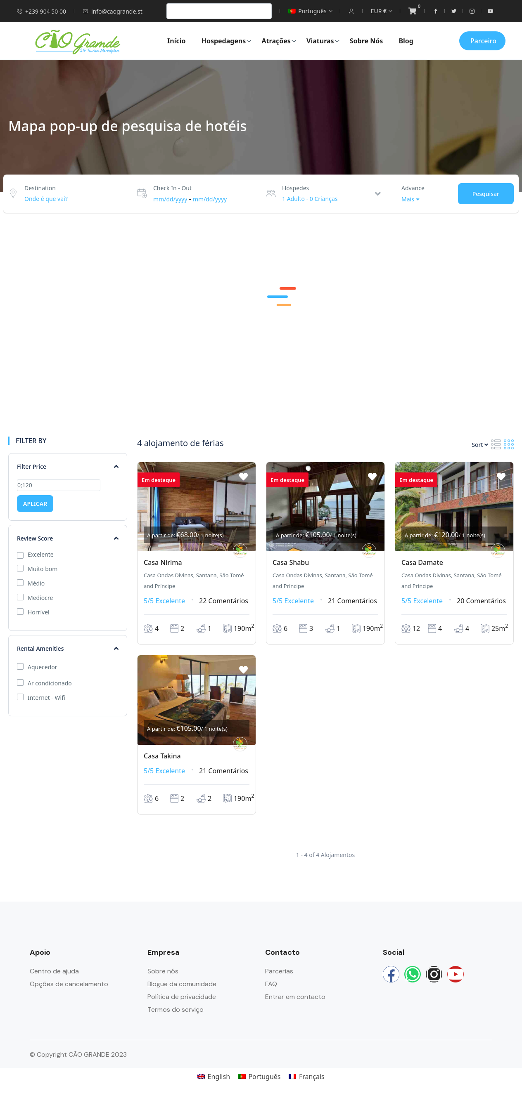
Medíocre (40, 598)
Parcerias (279, 971)
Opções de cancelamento (69, 984)
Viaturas (323, 40)
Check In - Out (172, 188)
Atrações (279, 40)
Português (310, 11)
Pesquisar (485, 194)
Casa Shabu (291, 562)
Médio (36, 583)
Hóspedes (295, 188)
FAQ (271, 984)
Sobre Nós (366, 40)
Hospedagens (227, 40)
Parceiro (483, 40)
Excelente (41, 554)
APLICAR (35, 504)
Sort (480, 445)
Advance (413, 188)
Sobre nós (162, 971)
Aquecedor (42, 667)
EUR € (381, 11)
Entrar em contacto (295, 996)
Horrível (39, 612)
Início (176, 40)
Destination (40, 188)
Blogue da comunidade (181, 984)
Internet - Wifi (46, 697)
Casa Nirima (163, 562)
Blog (406, 40)
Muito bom (42, 569)
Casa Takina (162, 755)
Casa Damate (422, 562)
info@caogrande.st (112, 11)
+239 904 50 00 (41, 11)
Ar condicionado (50, 683)
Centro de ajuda (54, 971)
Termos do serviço (175, 1009)
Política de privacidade (181, 996)
